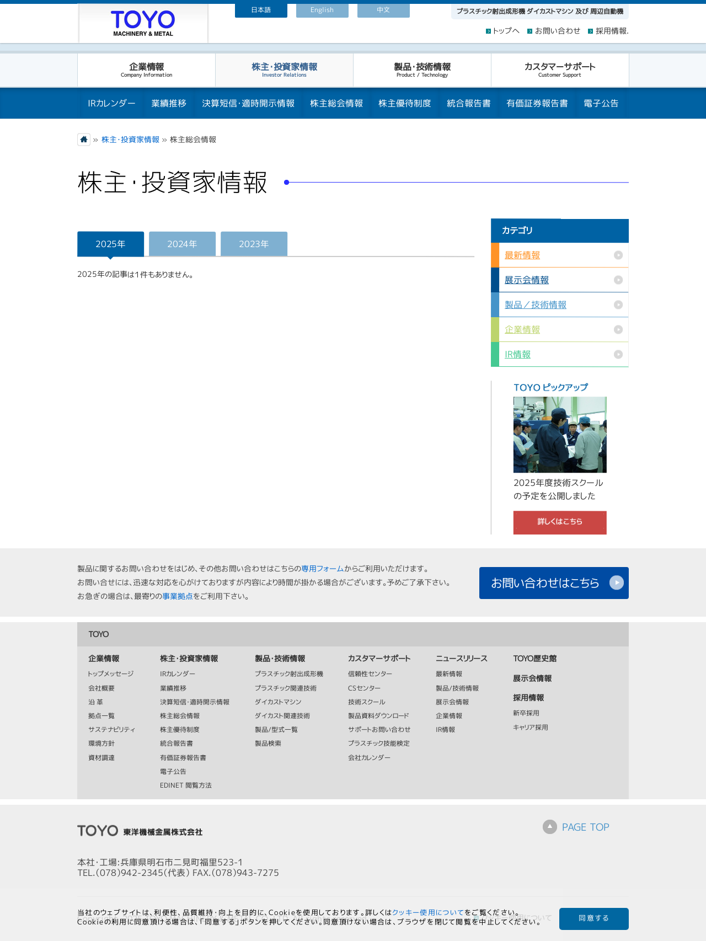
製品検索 (268, 744)
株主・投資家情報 (283, 69)
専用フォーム (322, 568)
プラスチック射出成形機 (289, 675)
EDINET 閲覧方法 (186, 786)
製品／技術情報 (535, 304)
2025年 (110, 244)
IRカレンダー (112, 103)
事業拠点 (177, 596)
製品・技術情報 (421, 69)
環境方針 (101, 744)
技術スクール (367, 702)
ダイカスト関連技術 (282, 716)
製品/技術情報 (457, 689)
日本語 (261, 9)
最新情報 (522, 255)
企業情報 (146, 69)
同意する (594, 918)
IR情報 (518, 354)
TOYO (98, 633)
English (322, 9)
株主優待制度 (404, 103)
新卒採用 (526, 714)
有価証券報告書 (537, 103)
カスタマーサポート (559, 69)
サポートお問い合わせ (379, 730)
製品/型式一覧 (276, 730)
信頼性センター (370, 675)
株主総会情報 (336, 103)
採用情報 (528, 698)
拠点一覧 (101, 716)
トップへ (507, 31)
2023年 (253, 244)
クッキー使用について (428, 912)
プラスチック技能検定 (379, 744)
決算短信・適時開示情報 (248, 103)
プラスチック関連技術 (286, 689)
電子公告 (601, 103)
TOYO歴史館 (535, 659)
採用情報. (612, 31)
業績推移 (168, 103)
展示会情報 (527, 280)
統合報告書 (469, 103)
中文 (383, 9)
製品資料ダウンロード (378, 716)
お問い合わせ (558, 31)
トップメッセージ (111, 675)
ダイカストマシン (278, 702)
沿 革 (95, 702)
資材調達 (101, 758)
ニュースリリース (462, 659)
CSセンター (364, 689)
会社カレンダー (369, 758)
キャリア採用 (530, 728)
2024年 (182, 244)
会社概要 (101, 689)
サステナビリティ (111, 730)
